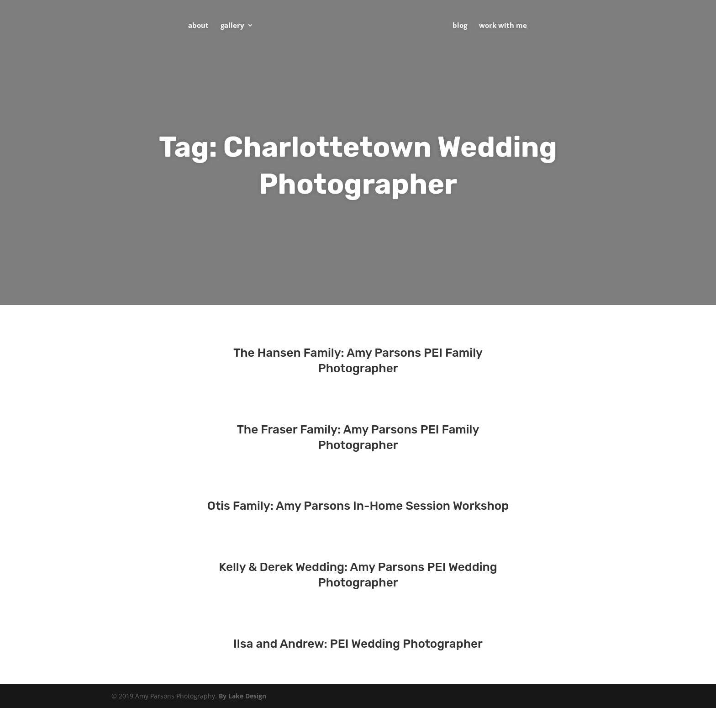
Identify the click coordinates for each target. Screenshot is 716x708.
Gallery (232, 26)
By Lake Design (242, 696)
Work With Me (503, 26)
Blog (460, 26)
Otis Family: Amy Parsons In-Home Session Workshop (358, 506)
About (198, 26)
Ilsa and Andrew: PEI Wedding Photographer (358, 644)
